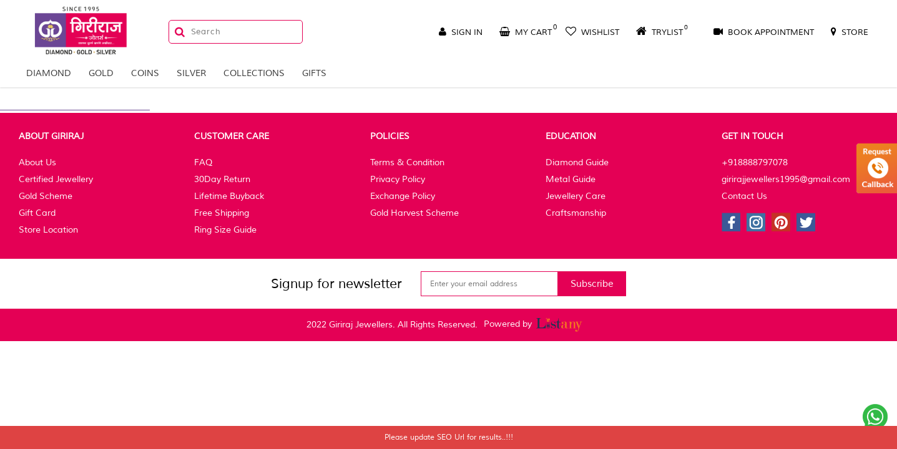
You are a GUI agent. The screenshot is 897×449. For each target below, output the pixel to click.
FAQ (203, 162)
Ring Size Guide (225, 229)
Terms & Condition (407, 162)
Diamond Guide (577, 162)
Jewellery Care (575, 196)
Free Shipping (221, 213)
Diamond (48, 73)
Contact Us (744, 196)
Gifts (314, 73)
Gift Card (37, 213)
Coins (145, 73)
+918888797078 (755, 162)
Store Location (48, 229)
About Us (37, 162)
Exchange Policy (402, 196)
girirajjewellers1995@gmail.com (786, 179)
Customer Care (231, 136)
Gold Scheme (45, 196)
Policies (389, 136)
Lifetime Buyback (229, 196)
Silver (191, 73)
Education (571, 136)
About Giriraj (51, 136)
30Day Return (222, 179)
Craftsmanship (576, 213)
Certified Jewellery (56, 179)
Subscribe (592, 284)
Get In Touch (752, 136)
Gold (101, 73)
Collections (254, 73)
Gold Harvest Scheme (414, 213)
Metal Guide (571, 179)
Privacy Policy (397, 179)
